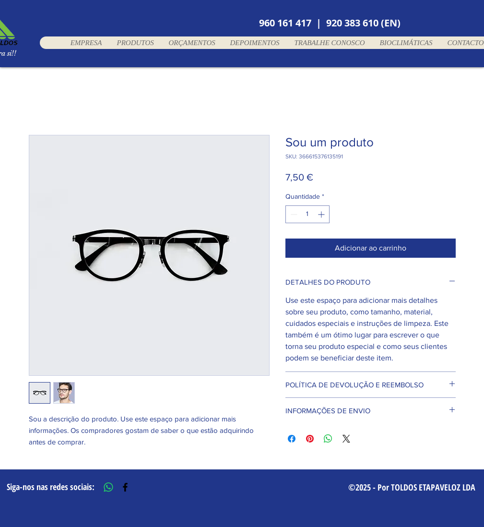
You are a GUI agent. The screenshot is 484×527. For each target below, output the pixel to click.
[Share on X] (346, 438)
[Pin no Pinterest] (310, 438)
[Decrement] (293, 214)
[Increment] (322, 214)
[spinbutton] (307, 214)
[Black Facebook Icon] (125, 487)
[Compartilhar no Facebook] (291, 438)
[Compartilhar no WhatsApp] (328, 438)
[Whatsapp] (108, 487)
